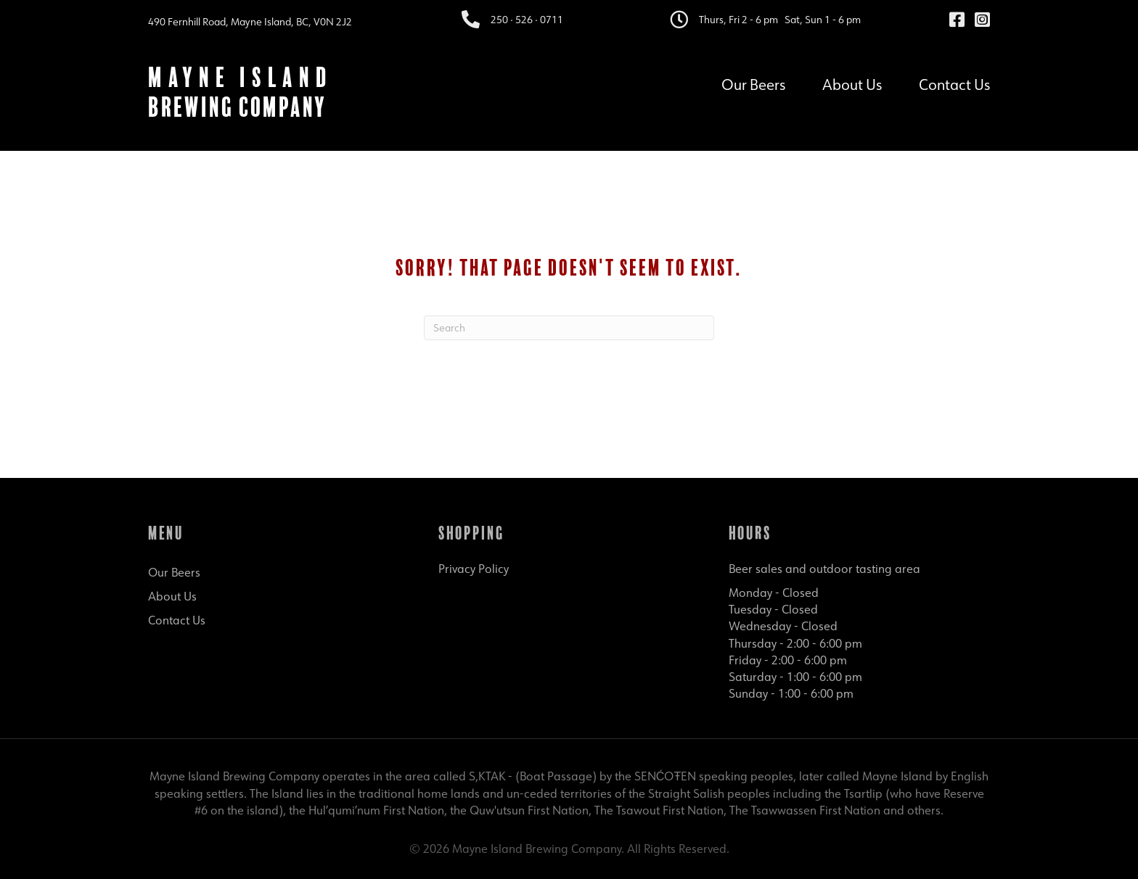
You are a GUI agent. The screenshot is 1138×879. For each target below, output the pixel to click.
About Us (852, 83)
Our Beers (753, 83)
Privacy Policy (473, 568)
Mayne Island (240, 77)
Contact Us (954, 83)
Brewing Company (237, 107)
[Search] (569, 327)
